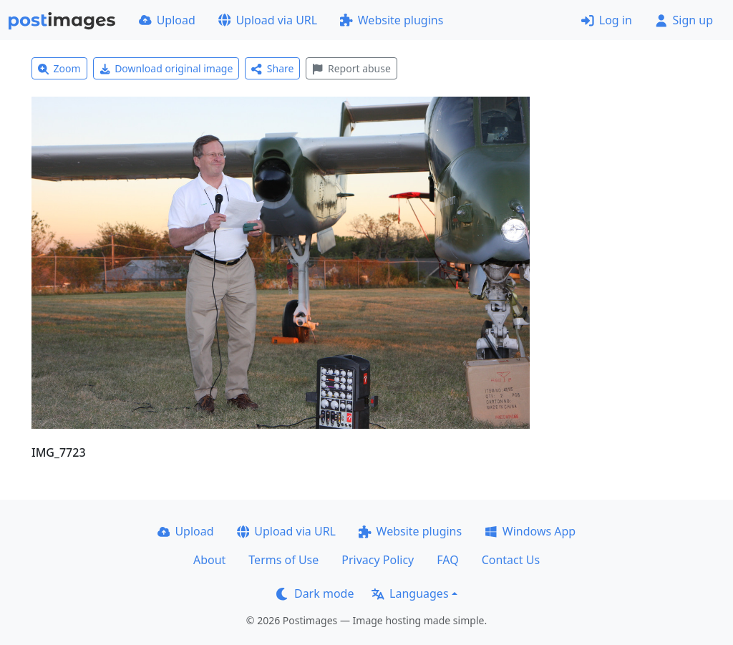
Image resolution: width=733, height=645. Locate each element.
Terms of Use (283, 560)
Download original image (166, 68)
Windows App (530, 531)
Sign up (684, 20)
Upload (167, 20)
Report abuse (351, 68)
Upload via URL (267, 20)
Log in (606, 20)
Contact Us (511, 560)
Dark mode (315, 593)
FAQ (447, 560)
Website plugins (391, 20)
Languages (410, 593)
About (209, 560)
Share (272, 68)
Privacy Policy (377, 560)
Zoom (59, 68)
